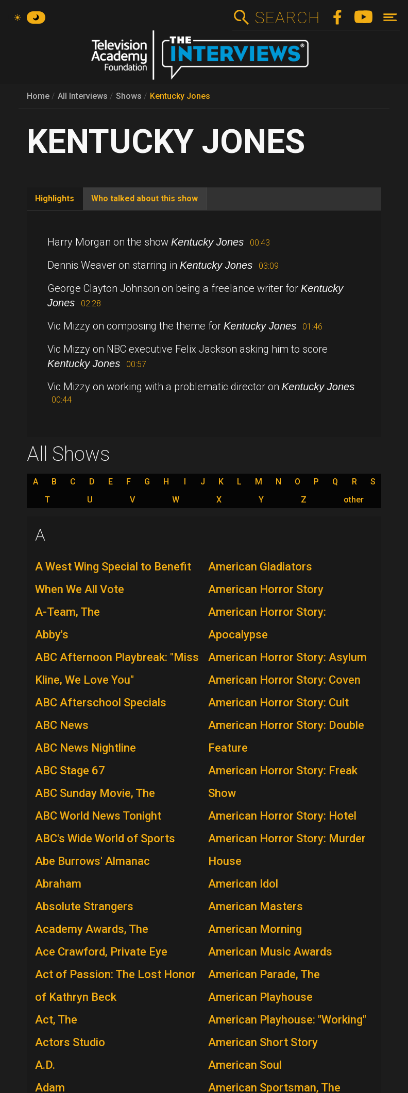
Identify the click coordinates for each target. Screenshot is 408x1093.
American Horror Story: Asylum (287, 657)
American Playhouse (260, 997)
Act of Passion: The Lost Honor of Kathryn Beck (115, 985)
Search (287, 17)
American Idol (243, 883)
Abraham (58, 883)
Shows (129, 96)
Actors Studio (70, 1042)
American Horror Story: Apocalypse (267, 623)
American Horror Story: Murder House (287, 850)
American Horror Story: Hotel (282, 815)
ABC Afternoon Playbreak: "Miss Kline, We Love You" (117, 668)
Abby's (52, 634)
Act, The (56, 1019)
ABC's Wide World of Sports (105, 838)
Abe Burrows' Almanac (92, 861)
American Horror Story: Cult (278, 702)
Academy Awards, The (91, 929)
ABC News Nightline (85, 747)
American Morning (255, 929)
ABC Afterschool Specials (100, 702)
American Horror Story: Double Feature (286, 736)
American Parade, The (264, 974)
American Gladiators (260, 566)
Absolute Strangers (84, 906)
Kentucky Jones (180, 96)
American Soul (245, 1065)
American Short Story (263, 1042)
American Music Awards (270, 951)
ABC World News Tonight (98, 815)
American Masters (255, 906)
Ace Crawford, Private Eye (101, 951)
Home (38, 96)
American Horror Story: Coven (284, 679)
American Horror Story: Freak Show (283, 782)
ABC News (62, 725)
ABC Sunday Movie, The (95, 793)
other (354, 500)
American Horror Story (266, 589)
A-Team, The (67, 611)
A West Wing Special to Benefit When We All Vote (113, 578)
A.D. (45, 1065)
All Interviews (83, 96)
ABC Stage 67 (70, 770)
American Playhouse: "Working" (287, 1019)
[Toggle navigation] (390, 17)
